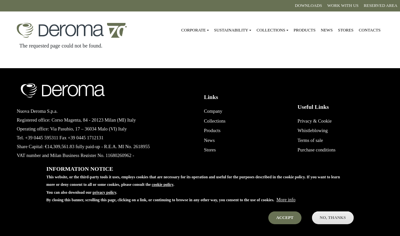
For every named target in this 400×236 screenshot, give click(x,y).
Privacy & (307, 121)
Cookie (325, 121)
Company (213, 111)
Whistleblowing (313, 130)
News (327, 30)
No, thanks (333, 223)
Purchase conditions (317, 149)
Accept (285, 223)
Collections (215, 121)
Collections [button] (270, 30)
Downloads (308, 5)
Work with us (343, 5)
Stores (345, 30)
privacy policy (104, 197)
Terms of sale (310, 140)
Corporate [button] (193, 30)
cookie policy (162, 190)
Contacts (370, 30)
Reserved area (380, 5)
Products (305, 30)
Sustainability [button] (231, 30)
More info (286, 204)
